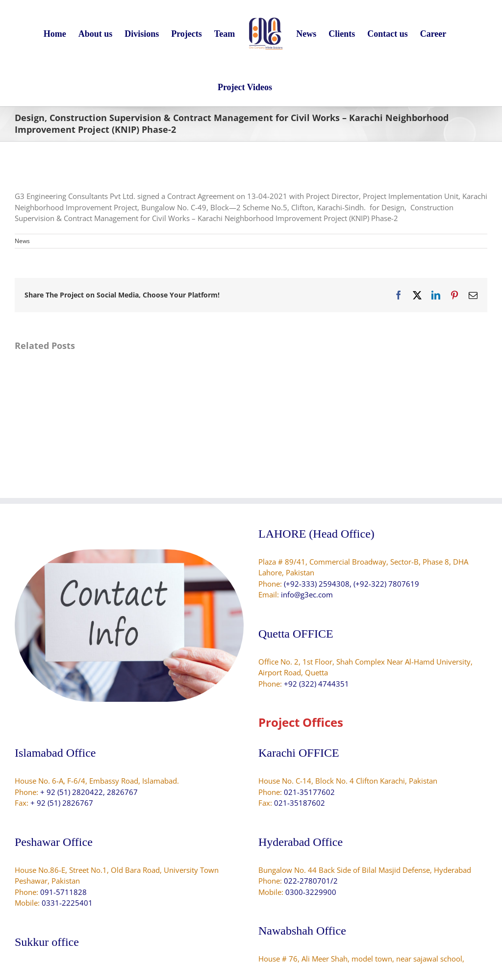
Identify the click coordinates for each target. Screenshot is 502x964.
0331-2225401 (67, 903)
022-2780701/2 (311, 881)
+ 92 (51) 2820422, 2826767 (89, 792)
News (22, 241)
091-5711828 (63, 892)
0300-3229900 (310, 892)
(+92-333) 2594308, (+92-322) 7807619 (351, 584)
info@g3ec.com (307, 594)
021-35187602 (299, 803)
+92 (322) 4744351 (316, 684)
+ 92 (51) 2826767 (61, 803)
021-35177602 (309, 792)
